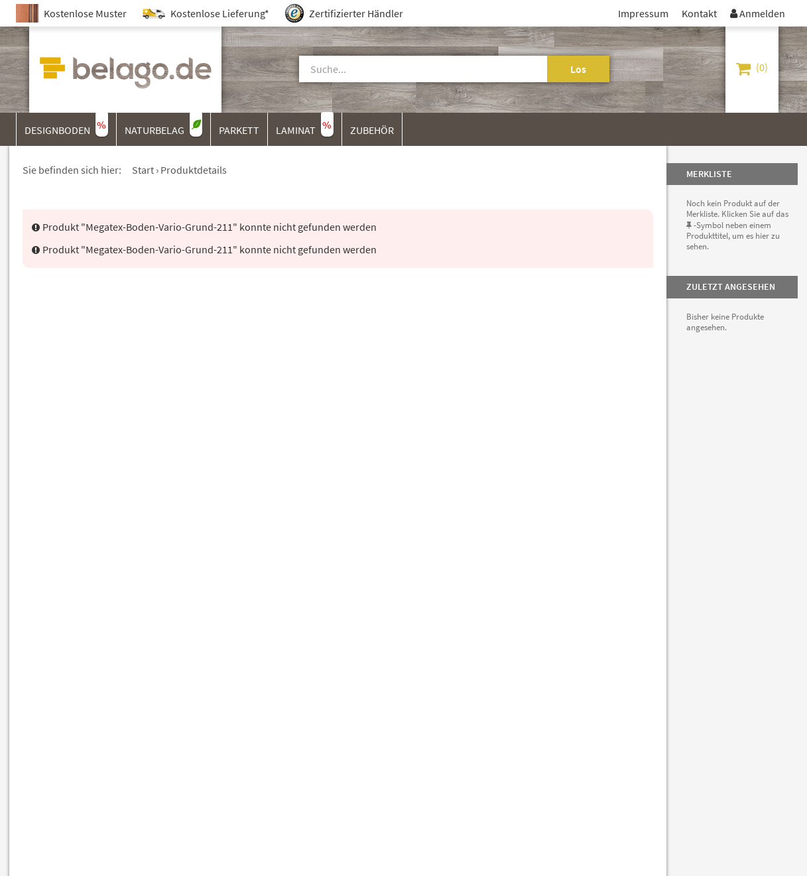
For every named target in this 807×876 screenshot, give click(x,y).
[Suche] (408, 69)
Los (578, 69)
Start (143, 169)
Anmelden (757, 13)
